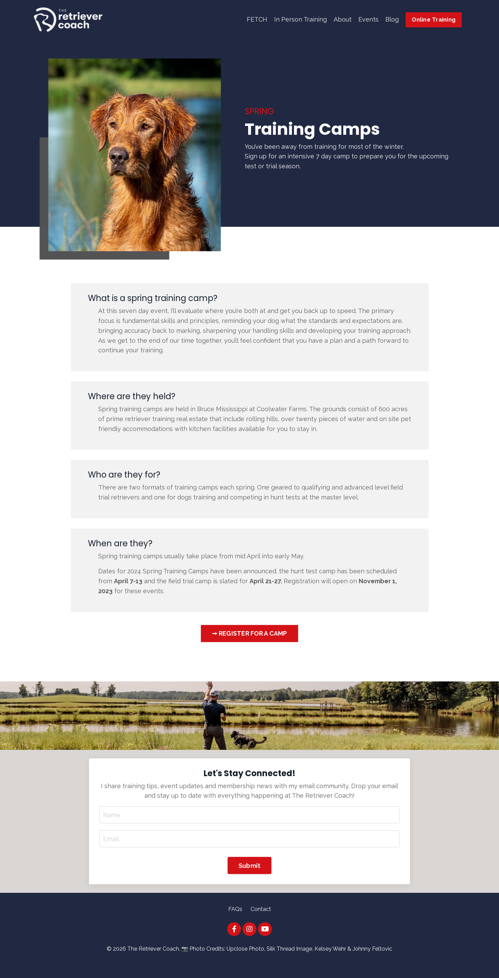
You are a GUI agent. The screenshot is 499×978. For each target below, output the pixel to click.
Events (368, 19)
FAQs (235, 909)
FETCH (257, 19)
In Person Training (300, 19)
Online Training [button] (434, 19)
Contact (261, 909)
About (342, 19)
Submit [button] (250, 865)
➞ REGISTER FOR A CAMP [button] (249, 633)
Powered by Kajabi (249, 960)
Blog (392, 19)
